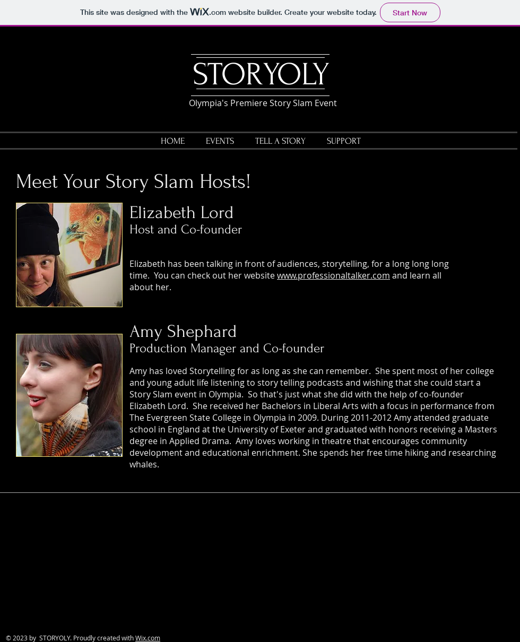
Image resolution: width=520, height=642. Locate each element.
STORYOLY (261, 74)
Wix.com (147, 638)
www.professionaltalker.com (333, 275)
